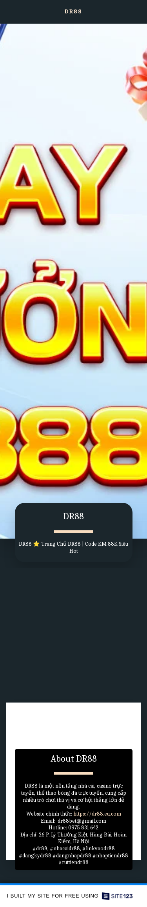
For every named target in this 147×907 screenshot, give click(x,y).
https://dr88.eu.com (97, 814)
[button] (8, 11)
